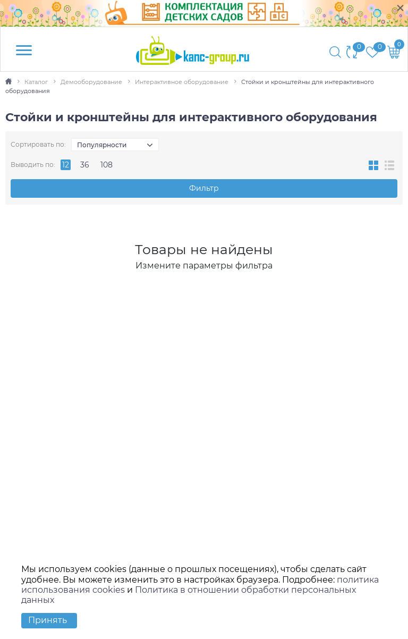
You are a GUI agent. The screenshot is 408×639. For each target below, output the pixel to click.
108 (106, 165)
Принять (47, 620)
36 (84, 165)
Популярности (101, 145)
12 (65, 165)
